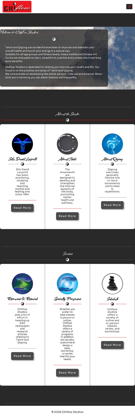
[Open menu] (129, 6)
